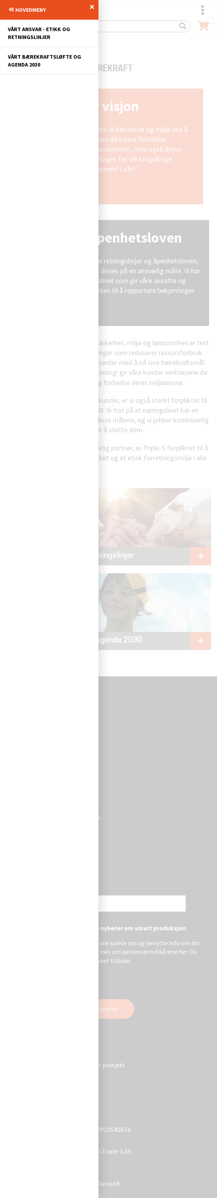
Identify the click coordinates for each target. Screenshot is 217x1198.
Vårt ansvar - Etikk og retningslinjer (39, 33)
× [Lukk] (92, 6)
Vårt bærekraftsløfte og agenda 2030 (44, 60)
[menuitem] (49, 33)
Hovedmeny (27, 9)
